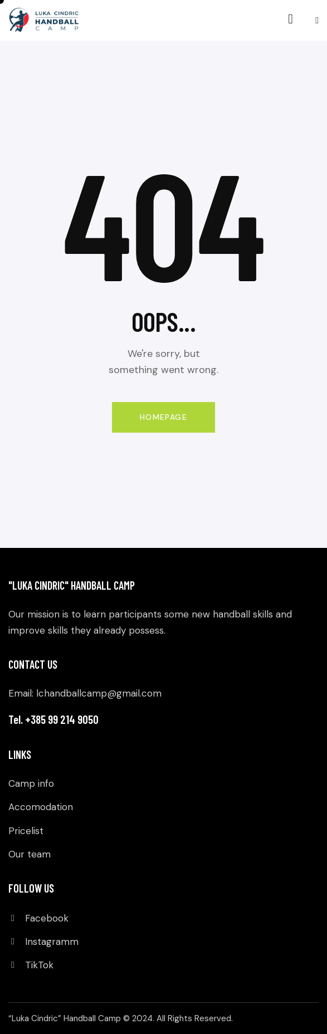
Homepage (163, 417)
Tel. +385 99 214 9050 (53, 719)
